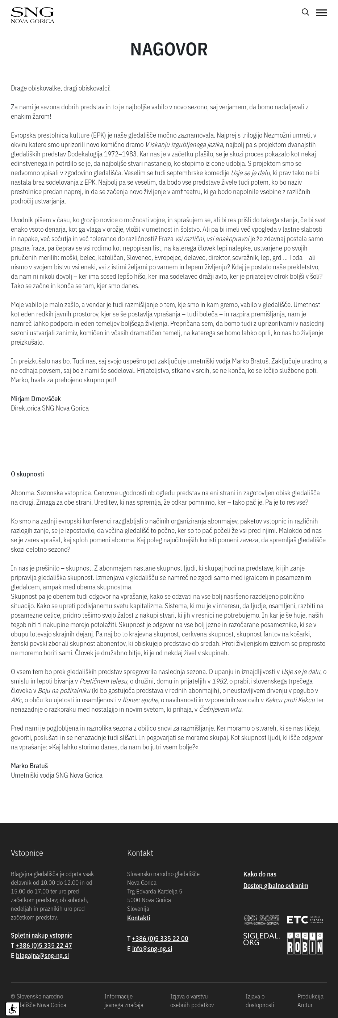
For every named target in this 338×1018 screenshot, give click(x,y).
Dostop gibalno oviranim (275, 885)
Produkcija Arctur (310, 1000)
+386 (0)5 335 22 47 (44, 945)
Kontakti (138, 917)
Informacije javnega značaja (123, 1000)
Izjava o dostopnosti (260, 1000)
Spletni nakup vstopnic (41, 934)
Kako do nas (259, 873)
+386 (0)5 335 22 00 (160, 938)
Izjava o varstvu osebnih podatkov (192, 1000)
